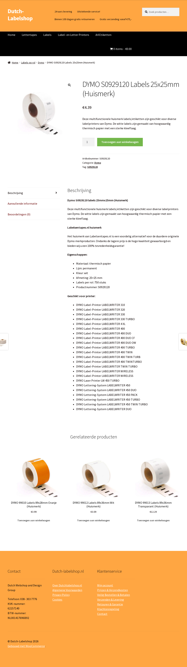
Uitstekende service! (88, 11)
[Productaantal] (88, 142)
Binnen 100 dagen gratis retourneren (75, 19)
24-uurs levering (63, 11)
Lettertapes (29, 35)
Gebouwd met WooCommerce (26, 646)
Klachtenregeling (108, 609)
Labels (47, 35)
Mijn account (105, 585)
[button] (69, 85)
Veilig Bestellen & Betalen (113, 595)
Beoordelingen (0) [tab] (19, 214)
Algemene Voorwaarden (67, 590)
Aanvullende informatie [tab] (22, 203)
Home (11, 35)
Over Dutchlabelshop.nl (67, 585)
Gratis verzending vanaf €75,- (116, 19)
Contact (102, 614)
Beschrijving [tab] (15, 193)
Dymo (41, 62)
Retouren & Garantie (110, 604)
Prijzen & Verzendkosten (112, 590)
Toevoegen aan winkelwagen (120, 142)
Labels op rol (28, 62)
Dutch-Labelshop (20, 14)
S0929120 (92, 167)
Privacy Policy (61, 595)
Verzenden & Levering (110, 599)
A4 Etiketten (103, 35)
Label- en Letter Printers (73, 35)
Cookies (57, 599)
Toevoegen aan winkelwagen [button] (33, 520)
